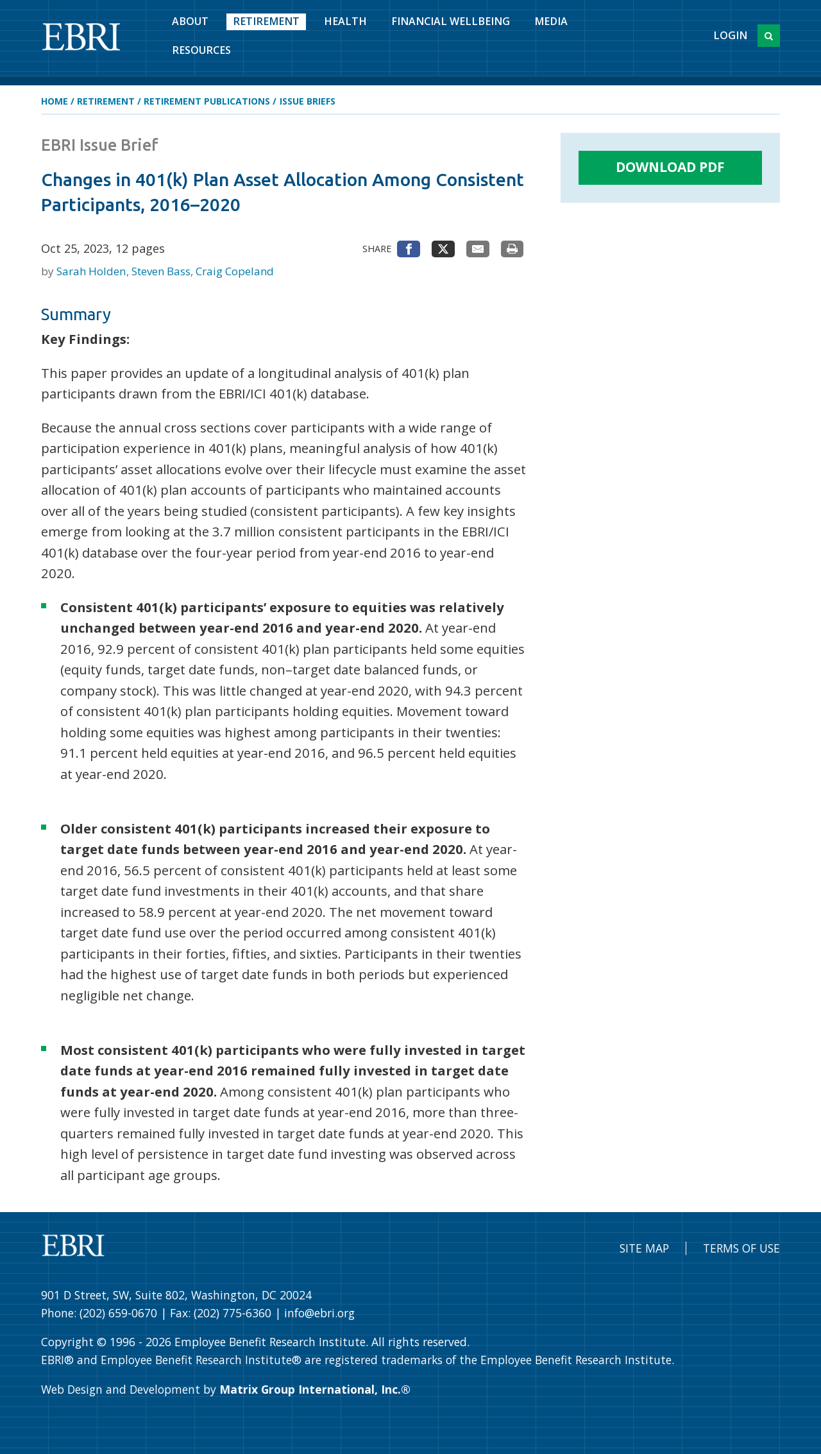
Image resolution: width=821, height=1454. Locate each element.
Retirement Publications (207, 101)
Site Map (644, 1248)
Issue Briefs (307, 101)
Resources (201, 50)
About (190, 21)
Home (54, 101)
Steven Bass (162, 271)
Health (345, 21)
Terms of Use (741, 1248)
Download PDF (670, 167)
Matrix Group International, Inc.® (314, 1389)
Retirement (266, 21)
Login (730, 35)
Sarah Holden (92, 271)
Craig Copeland (235, 271)
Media (551, 21)
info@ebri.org (319, 1313)
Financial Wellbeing (450, 21)
